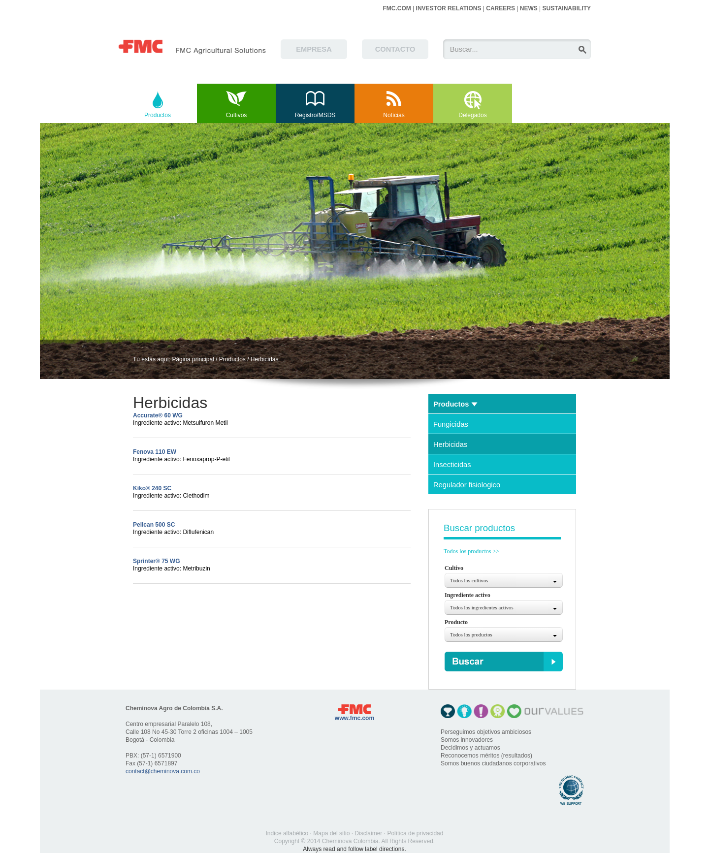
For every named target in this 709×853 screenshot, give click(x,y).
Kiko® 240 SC (152, 488)
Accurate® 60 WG (158, 415)
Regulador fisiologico (466, 485)
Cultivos (236, 115)
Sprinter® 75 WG (156, 561)
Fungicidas (450, 424)
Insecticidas (452, 465)
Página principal (193, 359)
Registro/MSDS (315, 115)
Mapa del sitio (331, 833)
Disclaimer (368, 833)
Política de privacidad (415, 833)
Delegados (472, 115)
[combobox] (504, 580)
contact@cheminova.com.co (163, 771)
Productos (157, 115)
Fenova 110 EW (154, 451)
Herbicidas (265, 359)
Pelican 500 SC (154, 524)
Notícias (393, 115)
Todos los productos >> (471, 551)
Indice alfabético (287, 833)
